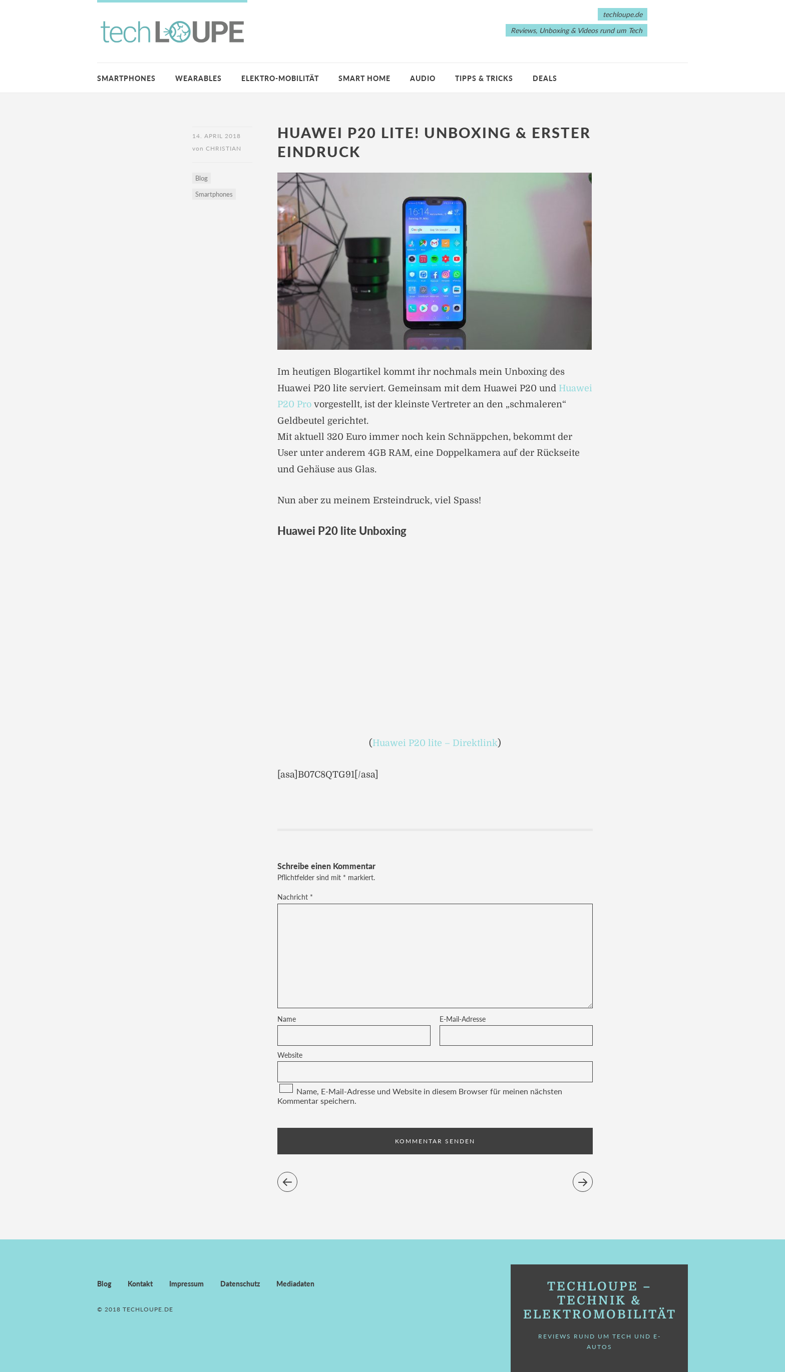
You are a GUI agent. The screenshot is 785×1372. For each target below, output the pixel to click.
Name (286, 1019)
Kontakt (140, 1283)
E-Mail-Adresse (463, 1019)
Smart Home (364, 78)
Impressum (186, 1283)
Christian (223, 148)
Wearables (198, 78)
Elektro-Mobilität (280, 78)
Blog (201, 178)
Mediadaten (295, 1283)
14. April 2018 (216, 136)
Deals (545, 78)
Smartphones (126, 78)
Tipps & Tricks (484, 78)
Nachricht (295, 897)
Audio (423, 78)
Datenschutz (240, 1283)
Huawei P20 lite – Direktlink (435, 743)
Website (289, 1055)
